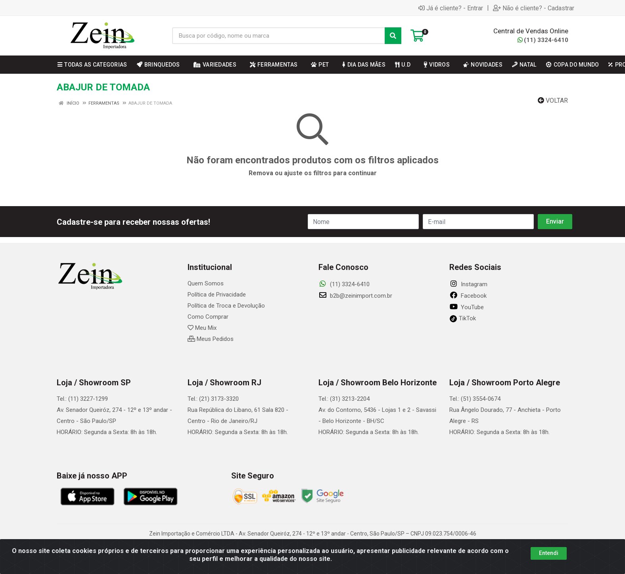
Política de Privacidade (217, 294)
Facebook (468, 295)
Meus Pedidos (211, 338)
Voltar (553, 100)
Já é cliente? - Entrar (450, 8)
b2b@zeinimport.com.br (355, 295)
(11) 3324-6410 (543, 40)
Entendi (548, 554)
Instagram (468, 284)
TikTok (462, 318)
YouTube (466, 307)
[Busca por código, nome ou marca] (278, 35)
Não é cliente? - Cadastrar (533, 8)
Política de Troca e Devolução (226, 305)
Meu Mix (202, 327)
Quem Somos (206, 283)
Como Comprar (208, 316)
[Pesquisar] (393, 35)
